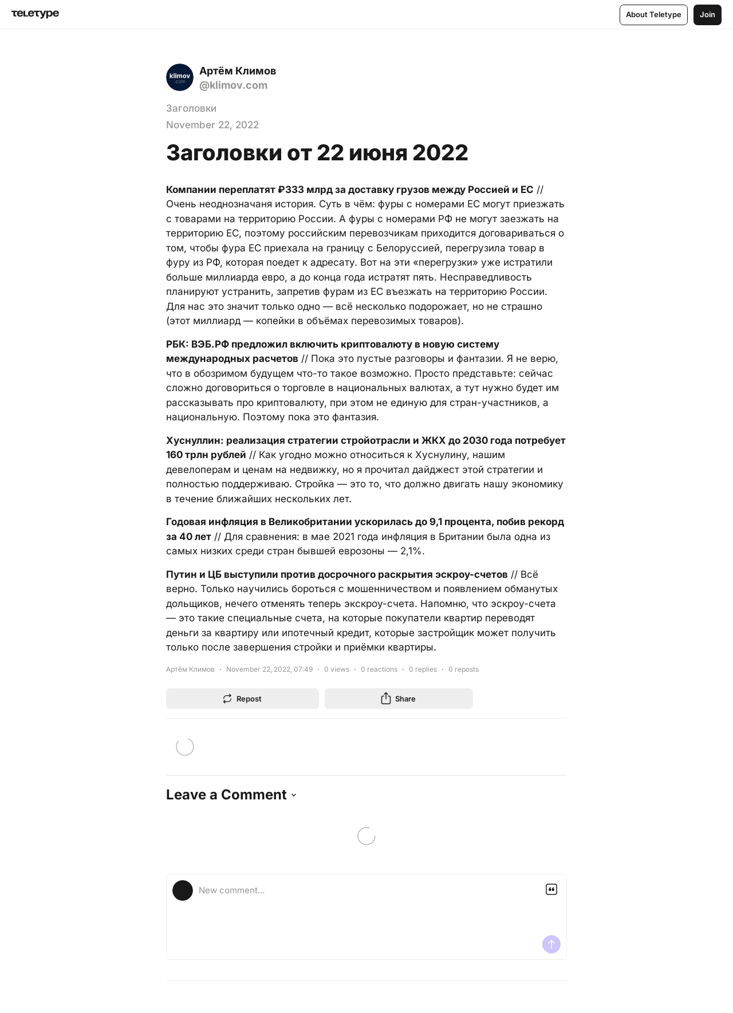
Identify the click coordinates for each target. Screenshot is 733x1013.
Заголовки (191, 108)
